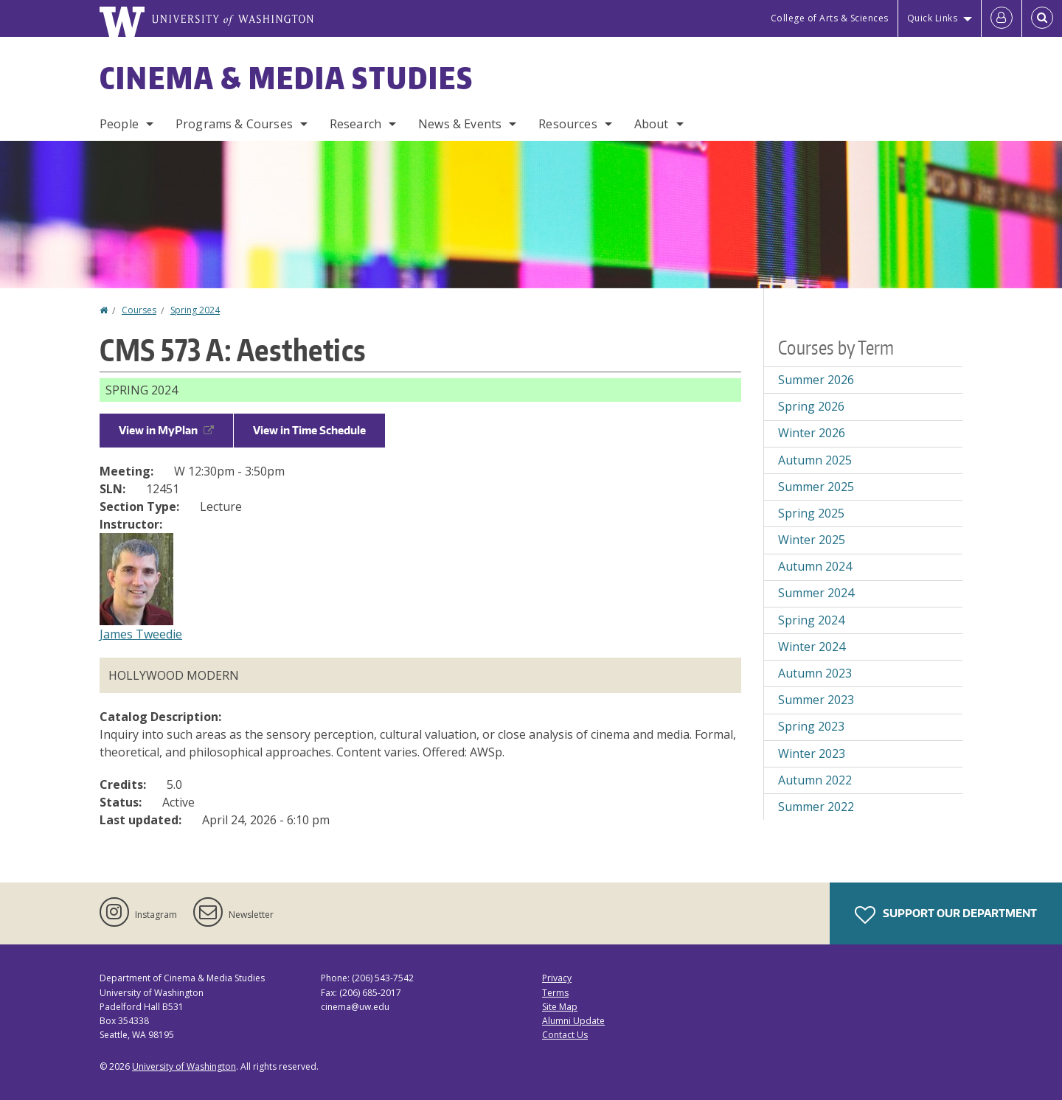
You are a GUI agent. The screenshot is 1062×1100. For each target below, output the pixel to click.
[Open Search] (1042, 18)
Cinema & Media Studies (286, 78)
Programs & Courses (234, 124)
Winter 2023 (811, 753)
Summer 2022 (816, 806)
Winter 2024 (811, 646)
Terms (555, 992)
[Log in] (1001, 18)
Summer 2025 (816, 486)
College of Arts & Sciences (830, 18)
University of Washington (184, 1066)
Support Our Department (946, 915)
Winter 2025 (811, 540)
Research (355, 124)
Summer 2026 (816, 380)
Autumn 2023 (815, 673)
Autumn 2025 (815, 460)
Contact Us (565, 1034)
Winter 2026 (811, 433)
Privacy (557, 978)
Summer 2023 (816, 700)
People (119, 124)
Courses (139, 310)
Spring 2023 (811, 726)
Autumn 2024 (815, 566)
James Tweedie (141, 634)
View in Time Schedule (309, 430)
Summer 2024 (816, 593)
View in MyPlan (166, 430)
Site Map (559, 1006)
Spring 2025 (811, 513)
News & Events (460, 124)
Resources (567, 124)
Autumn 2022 (815, 780)
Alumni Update (573, 1020)
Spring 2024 (195, 310)
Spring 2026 (811, 406)
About (651, 124)
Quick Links (932, 18)
